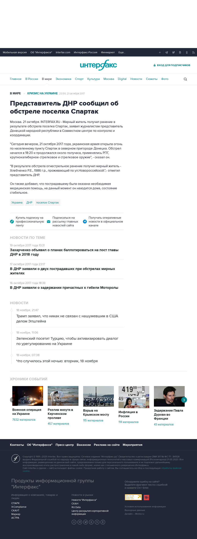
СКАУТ (15, 510)
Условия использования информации (145, 506)
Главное (16, 79)
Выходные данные (135, 510)
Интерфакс (98, 65)
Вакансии (84, 445)
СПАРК (15, 503)
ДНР (29, 202)
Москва (109, 79)
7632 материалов (23, 419)
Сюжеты (151, 79)
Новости (136, 79)
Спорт (79, 79)
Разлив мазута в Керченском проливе (60, 414)
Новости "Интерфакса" (84, 500)
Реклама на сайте (107, 445)
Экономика (63, 79)
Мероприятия (132, 445)
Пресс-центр (65, 445)
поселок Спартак (47, 202)
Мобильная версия (15, 52)
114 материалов (129, 422)
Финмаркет (108, 52)
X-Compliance (18, 506)
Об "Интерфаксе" (41, 52)
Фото (164, 79)
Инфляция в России (128, 414)
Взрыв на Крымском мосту (96, 413)
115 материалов (93, 420)
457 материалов (58, 423)
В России (31, 79)
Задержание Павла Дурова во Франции (168, 415)
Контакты (17, 445)
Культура (93, 79)
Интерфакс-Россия (85, 52)
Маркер (15, 514)
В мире (47, 79)
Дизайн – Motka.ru (134, 513)
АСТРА (15, 517)
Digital (122, 79)
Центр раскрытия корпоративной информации (90, 512)
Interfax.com (63, 52)
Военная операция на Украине (26, 412)
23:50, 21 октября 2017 (72, 93)
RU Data (76, 507)
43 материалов (164, 424)
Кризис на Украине (42, 93)
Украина (17, 202)
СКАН (75, 503)
